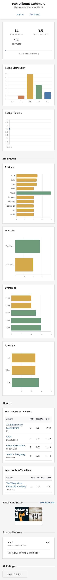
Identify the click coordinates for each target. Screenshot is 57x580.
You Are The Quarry (15, 454)
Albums (20, 14)
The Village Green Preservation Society (16, 485)
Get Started (35, 14)
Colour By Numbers (15, 445)
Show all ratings (14, 574)
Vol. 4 (9, 436)
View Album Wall (47, 502)
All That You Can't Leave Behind (14, 426)
